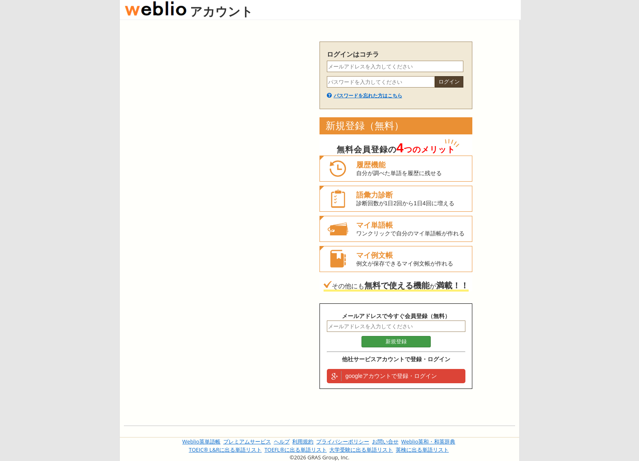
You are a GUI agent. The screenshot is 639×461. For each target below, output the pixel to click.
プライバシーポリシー (342, 441)
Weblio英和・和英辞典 (428, 441)
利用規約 (302, 441)
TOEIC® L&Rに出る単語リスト (225, 449)
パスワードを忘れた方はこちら (368, 96)
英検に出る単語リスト (422, 449)
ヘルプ (282, 441)
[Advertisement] (217, 164)
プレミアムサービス (247, 441)
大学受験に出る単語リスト (361, 449)
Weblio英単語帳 (201, 441)
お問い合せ (385, 441)
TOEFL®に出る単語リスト (295, 449)
